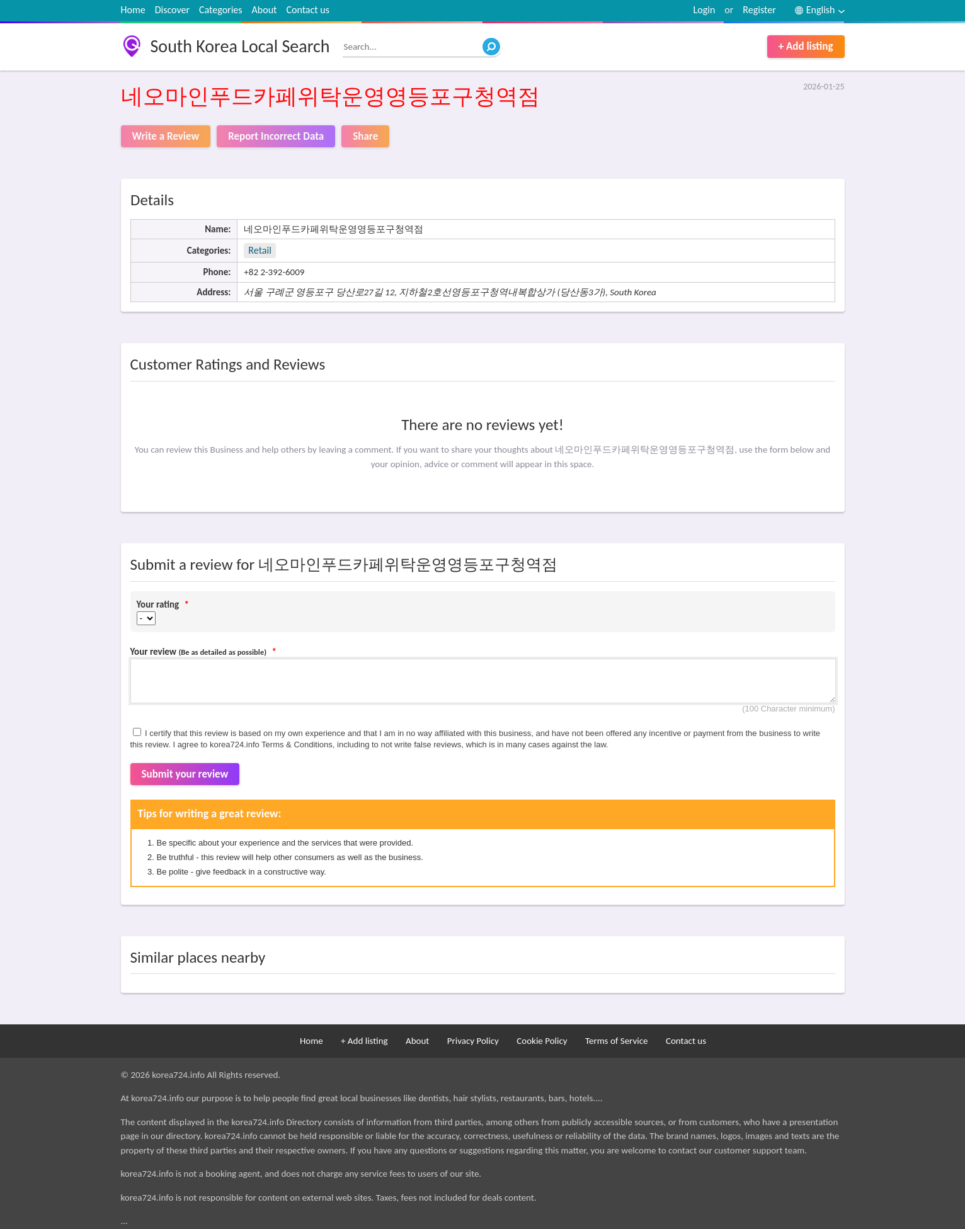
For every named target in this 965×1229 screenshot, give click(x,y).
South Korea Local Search (240, 46)
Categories (221, 10)
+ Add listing (806, 46)
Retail (259, 250)
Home (133, 10)
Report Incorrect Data (276, 136)
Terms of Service (616, 1040)
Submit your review (185, 774)
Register (759, 10)
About (264, 10)
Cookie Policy (542, 1040)
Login (705, 10)
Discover (172, 10)
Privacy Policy (473, 1040)
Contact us (307, 10)
